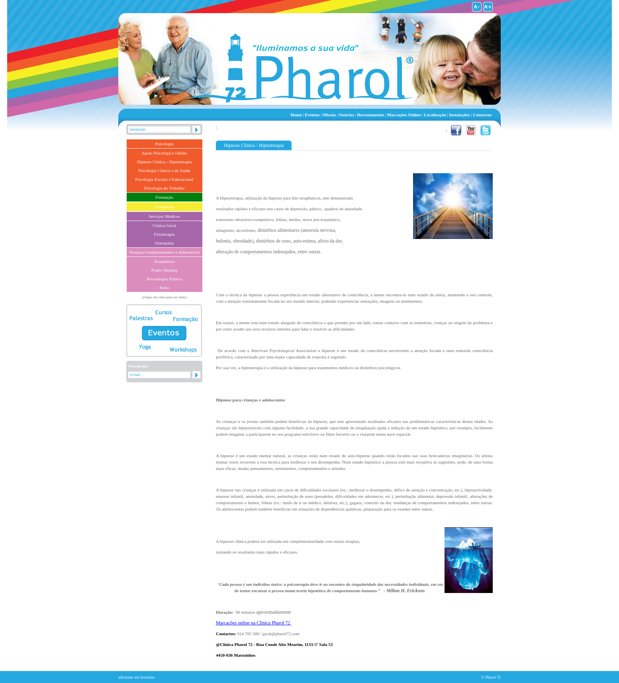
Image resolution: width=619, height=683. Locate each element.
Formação (164, 197)
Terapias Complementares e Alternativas (164, 252)
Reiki (164, 287)
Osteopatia (164, 243)
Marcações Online (404, 114)
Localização (435, 114)
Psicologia (164, 143)
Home (296, 114)
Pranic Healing (164, 270)
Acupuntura (164, 261)
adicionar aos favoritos (136, 677)
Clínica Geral (164, 225)
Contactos (482, 114)
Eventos (312, 114)
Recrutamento (370, 114)
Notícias (346, 114)
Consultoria (164, 206)
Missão (329, 114)
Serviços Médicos (164, 216)
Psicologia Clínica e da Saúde (164, 170)
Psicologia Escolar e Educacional (164, 179)
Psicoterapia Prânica (164, 278)
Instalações (459, 114)
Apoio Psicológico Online (164, 153)
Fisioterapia (164, 234)
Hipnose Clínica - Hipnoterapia (164, 161)
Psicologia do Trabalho (164, 188)
